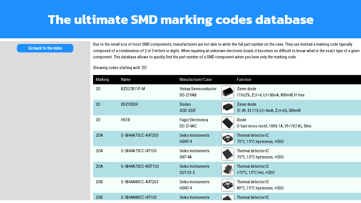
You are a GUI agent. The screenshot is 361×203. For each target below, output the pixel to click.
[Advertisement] (45, 101)
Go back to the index (45, 48)
